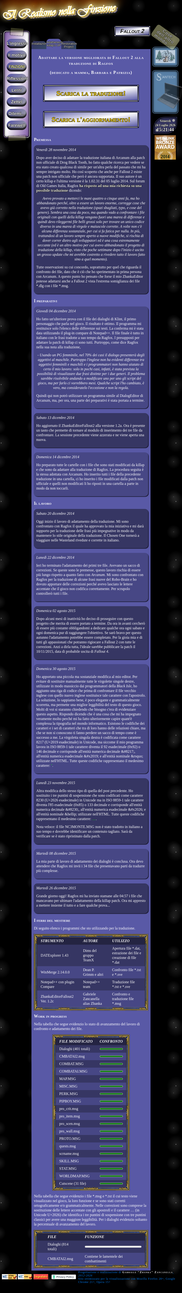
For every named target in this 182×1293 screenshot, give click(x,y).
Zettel (16, 102)
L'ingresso (17, 43)
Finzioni (16, 67)
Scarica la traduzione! (91, 93)
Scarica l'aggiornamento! (91, 119)
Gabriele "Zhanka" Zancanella (147, 1272)
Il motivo (16, 55)
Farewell (16, 125)
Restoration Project (68, 45)
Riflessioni (17, 78)
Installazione (38, 43)
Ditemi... (17, 113)
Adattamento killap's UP (53, 43)
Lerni (17, 90)
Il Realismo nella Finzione (58, 11)
